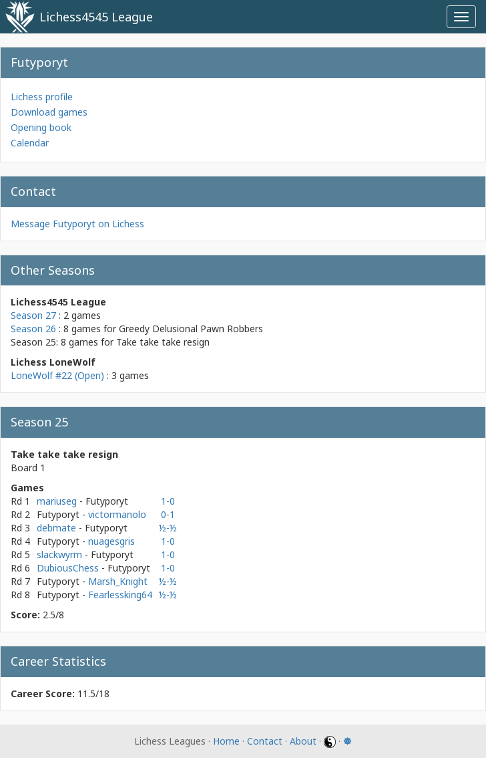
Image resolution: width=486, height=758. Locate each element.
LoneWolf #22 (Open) (57, 375)
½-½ (168, 527)
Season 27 (33, 315)
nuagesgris (111, 541)
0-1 (168, 514)
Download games (49, 112)
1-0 (168, 501)
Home (226, 741)
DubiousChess (69, 567)
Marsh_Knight (118, 581)
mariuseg (58, 501)
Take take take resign (163, 342)
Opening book (41, 127)
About (303, 741)
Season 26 (33, 328)
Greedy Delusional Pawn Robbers (191, 328)
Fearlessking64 (120, 594)
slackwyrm (61, 554)
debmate (58, 527)
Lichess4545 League (96, 17)
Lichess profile (42, 96)
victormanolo (117, 514)
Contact (264, 741)
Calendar (30, 142)
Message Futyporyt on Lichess (77, 223)
